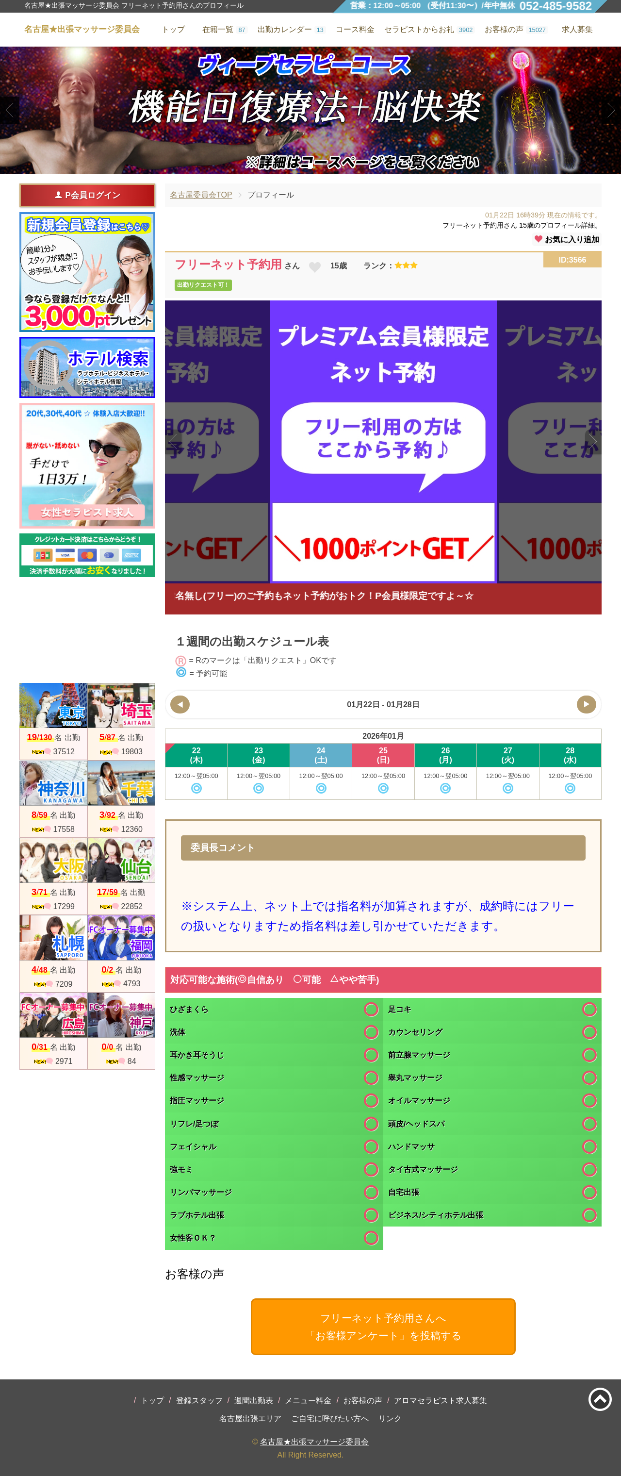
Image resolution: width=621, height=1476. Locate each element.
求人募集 (577, 29)
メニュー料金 (308, 1400)
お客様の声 (362, 1400)
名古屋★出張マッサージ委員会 (314, 1442)
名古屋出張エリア (250, 1418)
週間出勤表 (253, 1400)
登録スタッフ (199, 1400)
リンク (390, 1418)
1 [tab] (295, 165)
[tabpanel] (310, 110)
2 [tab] (310, 165)
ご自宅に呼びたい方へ (330, 1418)
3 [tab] (325, 165)
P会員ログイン (87, 195)
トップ (152, 1400)
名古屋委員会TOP (201, 195)
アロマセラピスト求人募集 (440, 1400)
